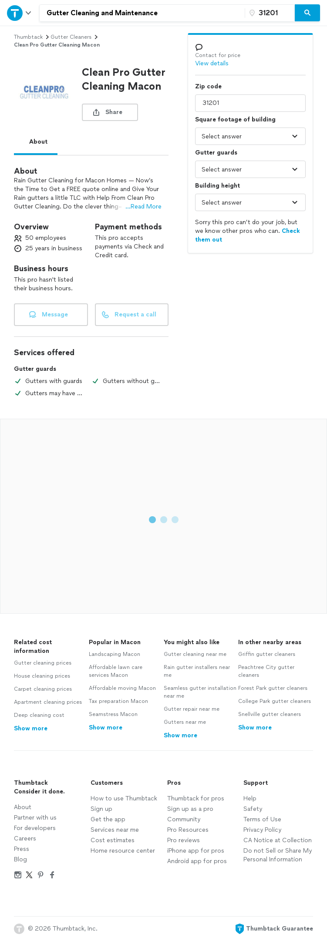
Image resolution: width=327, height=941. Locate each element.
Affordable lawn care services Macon (115, 671)
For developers (35, 828)
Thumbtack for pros (195, 798)
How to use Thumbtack (124, 798)
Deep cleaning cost (39, 715)
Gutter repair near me (191, 709)
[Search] (307, 13)
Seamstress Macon (113, 714)
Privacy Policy (262, 829)
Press (21, 849)
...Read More (143, 206)
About (38, 141)
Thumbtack (28, 37)
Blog (20, 859)
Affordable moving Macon (122, 688)
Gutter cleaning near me (195, 654)
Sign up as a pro (190, 809)
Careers (25, 838)
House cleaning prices (42, 676)
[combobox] (142, 13)
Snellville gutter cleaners (269, 714)
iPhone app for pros (195, 850)
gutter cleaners (71, 37)
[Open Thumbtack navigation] (19, 13)
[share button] (110, 112)
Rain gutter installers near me (197, 671)
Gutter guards (216, 152)
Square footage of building (235, 119)
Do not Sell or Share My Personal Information (277, 855)
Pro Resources (188, 829)
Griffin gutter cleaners (266, 654)
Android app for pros (197, 861)
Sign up (101, 809)
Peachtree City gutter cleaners (266, 671)
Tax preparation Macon (118, 701)
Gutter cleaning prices (42, 663)
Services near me (115, 829)
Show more (30, 728)
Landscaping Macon (114, 654)
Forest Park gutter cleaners (272, 688)
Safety (252, 809)
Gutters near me (185, 722)
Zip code (208, 86)
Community (183, 819)
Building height (217, 185)
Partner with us (35, 817)
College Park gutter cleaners (274, 701)
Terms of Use (262, 819)
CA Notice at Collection (277, 840)
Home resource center (123, 850)
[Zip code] (269, 13)
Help (249, 798)
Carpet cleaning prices (43, 689)
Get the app (108, 819)
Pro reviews (183, 840)
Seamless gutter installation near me (200, 692)
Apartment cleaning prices (48, 702)
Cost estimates (113, 840)
